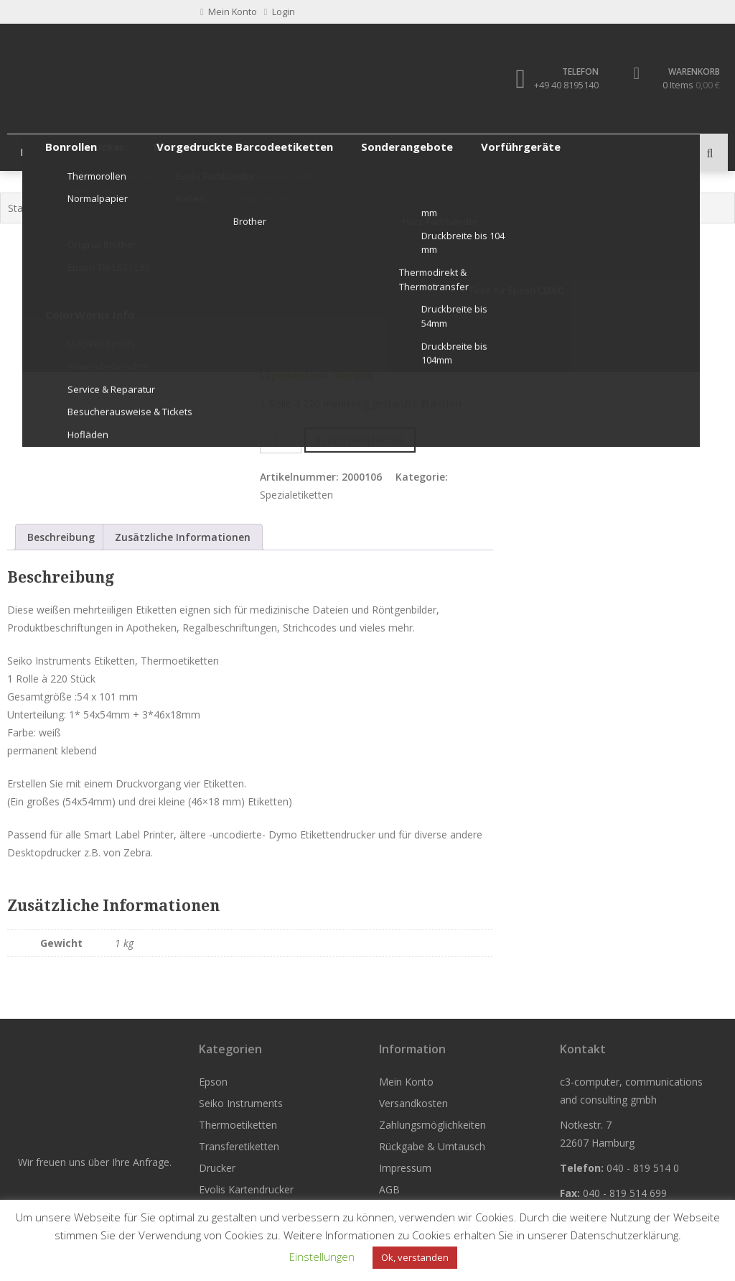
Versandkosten (413, 1103)
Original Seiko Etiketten (345, 209)
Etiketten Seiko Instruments (219, 209)
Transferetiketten (336, 152)
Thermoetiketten (228, 152)
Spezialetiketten (445, 209)
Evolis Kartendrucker (246, 1189)
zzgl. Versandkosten (426, 322)
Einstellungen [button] (322, 1256)
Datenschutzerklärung (624, 1235)
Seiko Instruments (104, 209)
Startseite (30, 209)
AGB (389, 1189)
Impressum (405, 1168)
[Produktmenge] (280, 440)
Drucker (424, 152)
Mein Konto (406, 1081)
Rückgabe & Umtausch (432, 1146)
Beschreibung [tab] (61, 537)
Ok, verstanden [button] (415, 1257)
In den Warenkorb (360, 439)
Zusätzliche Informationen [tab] (183, 537)
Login (279, 11)
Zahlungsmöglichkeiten (432, 1125)
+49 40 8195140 (562, 84)
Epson (36, 152)
